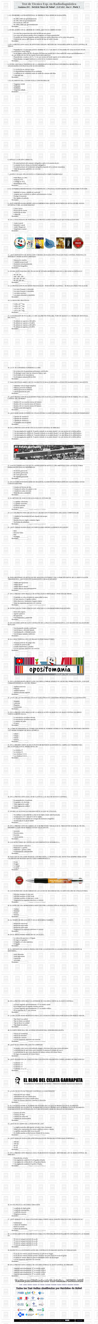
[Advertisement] (49, 112)
